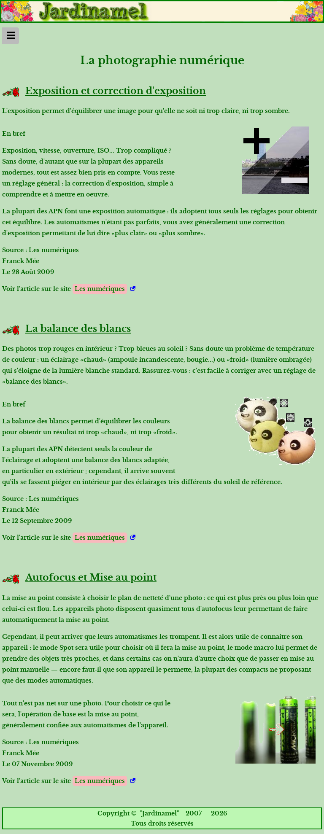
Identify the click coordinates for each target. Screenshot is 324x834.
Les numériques (100, 289)
